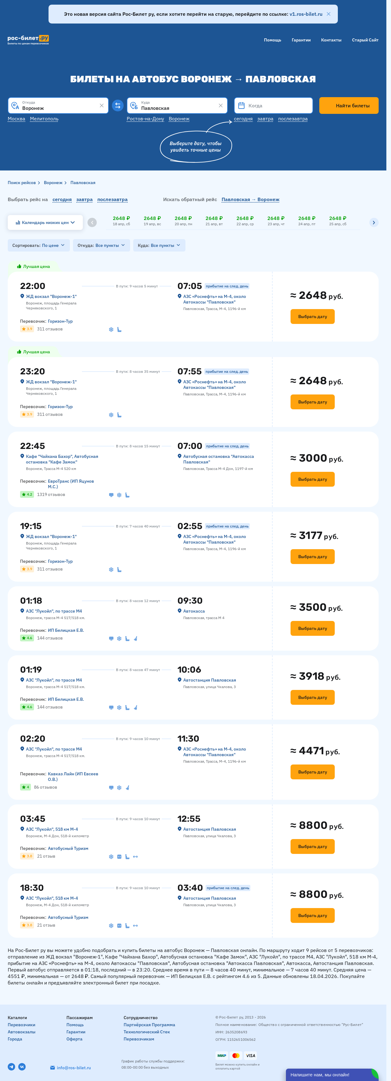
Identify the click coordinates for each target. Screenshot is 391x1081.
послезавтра (112, 199)
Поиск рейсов (22, 182)
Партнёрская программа (149, 1024)
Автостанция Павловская (209, 680)
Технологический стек (147, 1032)
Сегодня (243, 118)
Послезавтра (293, 118)
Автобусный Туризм (68, 848)
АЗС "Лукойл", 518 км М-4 (52, 829)
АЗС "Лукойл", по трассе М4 (54, 611)
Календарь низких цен (45, 222)
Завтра (265, 118)
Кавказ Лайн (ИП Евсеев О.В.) (73, 776)
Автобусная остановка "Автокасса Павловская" (218, 459)
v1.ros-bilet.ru (306, 14)
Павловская (83, 182)
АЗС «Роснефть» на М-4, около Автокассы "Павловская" (214, 299)
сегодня (62, 199)
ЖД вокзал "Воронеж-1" (51, 296)
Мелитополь (44, 118)
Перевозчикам (139, 1039)
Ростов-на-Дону (145, 118)
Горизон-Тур (60, 321)
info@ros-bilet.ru (74, 1067)
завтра (84, 199)
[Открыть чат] (332, 1075)
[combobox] (58, 105)
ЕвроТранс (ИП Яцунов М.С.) (71, 483)
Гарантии (301, 40)
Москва (16, 118)
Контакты (331, 40)
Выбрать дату (312, 316)
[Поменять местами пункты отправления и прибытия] (118, 105)
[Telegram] (11, 1066)
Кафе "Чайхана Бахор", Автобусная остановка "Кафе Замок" (62, 459)
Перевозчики (21, 1024)
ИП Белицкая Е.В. (66, 630)
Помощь (272, 40)
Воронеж (179, 118)
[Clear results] (101, 105)
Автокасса (194, 611)
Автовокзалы (22, 1032)
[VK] (22, 1066)
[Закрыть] (328, 14)
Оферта (74, 1039)
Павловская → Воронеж (250, 199)
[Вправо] (374, 222)
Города (15, 1039)
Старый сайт (365, 40)
